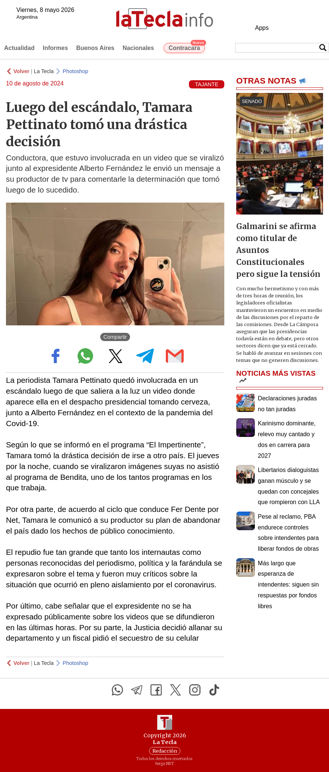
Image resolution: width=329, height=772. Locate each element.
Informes (55, 48)
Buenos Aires (95, 48)
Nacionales (138, 48)
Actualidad (19, 48)
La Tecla (44, 71)
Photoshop (75, 71)
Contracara (186, 47)
